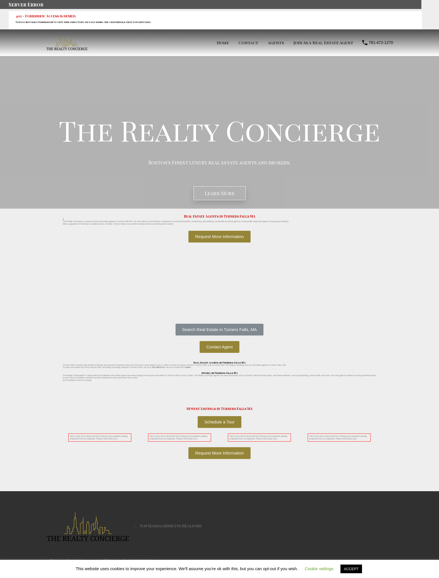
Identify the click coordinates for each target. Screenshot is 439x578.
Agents (276, 42)
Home (223, 42)
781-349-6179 (158, 367)
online (188, 367)
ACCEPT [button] (351, 569)
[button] (220, 329)
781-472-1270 (381, 42)
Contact (248, 42)
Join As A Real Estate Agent (323, 42)
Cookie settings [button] (319, 568)
